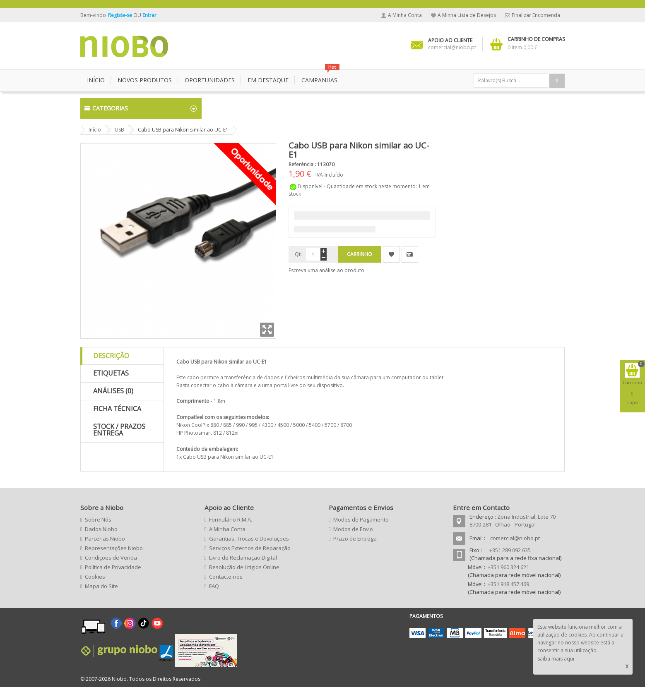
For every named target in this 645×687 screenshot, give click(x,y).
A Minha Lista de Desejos (467, 15)
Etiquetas (111, 373)
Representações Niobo (114, 548)
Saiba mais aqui (555, 658)
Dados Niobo (101, 529)
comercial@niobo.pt (515, 538)
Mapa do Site (101, 586)
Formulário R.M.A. (230, 519)
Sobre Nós (98, 519)
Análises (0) (113, 390)
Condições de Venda (111, 557)
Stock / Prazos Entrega (119, 430)
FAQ (214, 586)
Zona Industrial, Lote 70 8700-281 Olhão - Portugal (512, 520)
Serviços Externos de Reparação (250, 548)
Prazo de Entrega (355, 538)
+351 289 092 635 (510, 550)
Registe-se (120, 15)
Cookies (95, 576)
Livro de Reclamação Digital (243, 557)
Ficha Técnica (117, 408)
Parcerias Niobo (105, 538)
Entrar (149, 15)
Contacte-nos (226, 576)
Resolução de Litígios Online (244, 567)
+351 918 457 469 (508, 584)
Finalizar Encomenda (536, 15)
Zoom (267, 330)
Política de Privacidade (113, 567)
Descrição (111, 355)
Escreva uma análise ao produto (326, 270)
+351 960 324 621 (508, 567)
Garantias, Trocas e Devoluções (249, 538)
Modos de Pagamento (361, 519)
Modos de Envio (353, 529)
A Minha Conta (405, 15)
